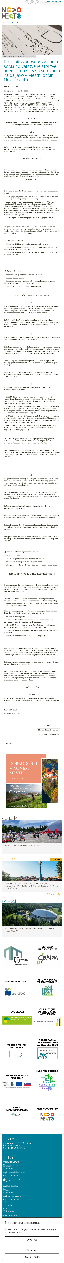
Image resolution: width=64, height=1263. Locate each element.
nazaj (9, 743)
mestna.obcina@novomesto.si (16, 1172)
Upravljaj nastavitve (32, 1257)
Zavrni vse (32, 1250)
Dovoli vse (32, 1239)
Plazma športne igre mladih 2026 (22, 845)
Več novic (51, 894)
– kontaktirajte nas (51, 2)
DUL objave (21, 56)
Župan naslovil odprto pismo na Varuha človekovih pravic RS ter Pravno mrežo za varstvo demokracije (31, 885)
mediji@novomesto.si (14, 1215)
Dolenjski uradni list (10, 56)
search (27, 2)
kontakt (32, 2)
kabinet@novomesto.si (14, 1196)
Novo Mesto (17, 13)
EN (37, 2)
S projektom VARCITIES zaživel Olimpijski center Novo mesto (30, 929)
